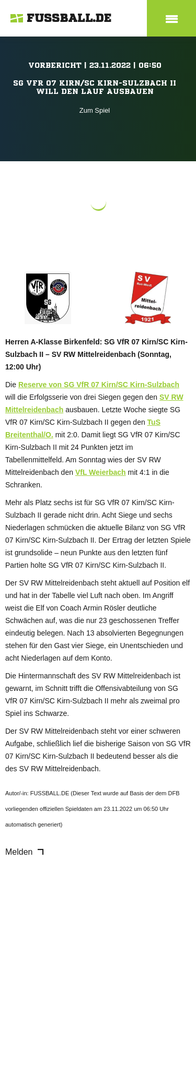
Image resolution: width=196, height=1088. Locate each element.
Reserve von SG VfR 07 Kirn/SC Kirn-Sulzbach (98, 384)
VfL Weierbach (100, 472)
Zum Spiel (94, 110)
